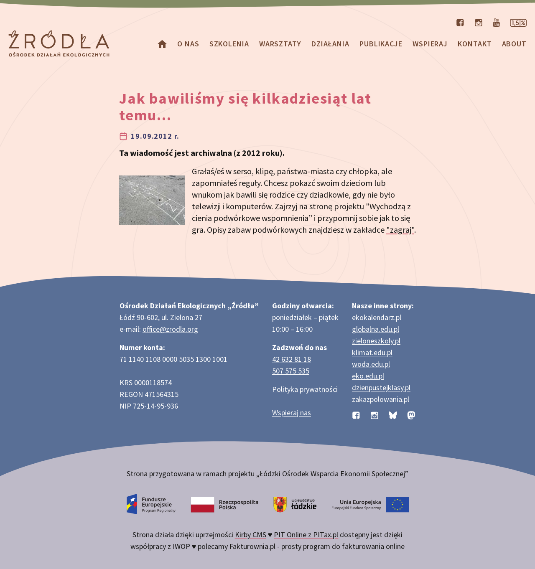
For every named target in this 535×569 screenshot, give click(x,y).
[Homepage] (162, 43)
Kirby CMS (250, 534)
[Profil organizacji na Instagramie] (478, 22)
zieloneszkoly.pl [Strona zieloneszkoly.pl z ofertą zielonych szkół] (376, 340)
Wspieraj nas (291, 412)
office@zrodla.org (170, 329)
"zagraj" (400, 229)
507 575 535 (290, 371)
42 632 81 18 (291, 359)
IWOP (181, 546)
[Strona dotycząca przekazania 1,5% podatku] (518, 22)
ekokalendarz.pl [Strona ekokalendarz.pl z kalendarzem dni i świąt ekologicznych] (376, 317)
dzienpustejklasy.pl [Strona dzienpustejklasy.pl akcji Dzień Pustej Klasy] (381, 387)
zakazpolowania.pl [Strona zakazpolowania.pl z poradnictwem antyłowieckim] (380, 399)
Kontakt (475, 43)
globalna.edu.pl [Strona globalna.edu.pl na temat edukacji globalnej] (375, 329)
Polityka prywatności (305, 389)
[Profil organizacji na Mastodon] (411, 414)
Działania (330, 43)
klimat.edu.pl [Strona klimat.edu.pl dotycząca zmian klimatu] (372, 352)
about (514, 43)
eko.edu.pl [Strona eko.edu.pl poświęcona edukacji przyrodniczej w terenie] (368, 376)
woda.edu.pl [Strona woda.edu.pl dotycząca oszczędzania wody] (371, 364)
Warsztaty (280, 43)
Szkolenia (229, 43)
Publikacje (381, 43)
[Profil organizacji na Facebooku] (460, 22)
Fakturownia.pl (252, 546)
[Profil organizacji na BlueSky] (393, 414)
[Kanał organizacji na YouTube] (496, 22)
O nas (188, 43)
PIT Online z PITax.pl (306, 534)
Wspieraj (430, 43)
